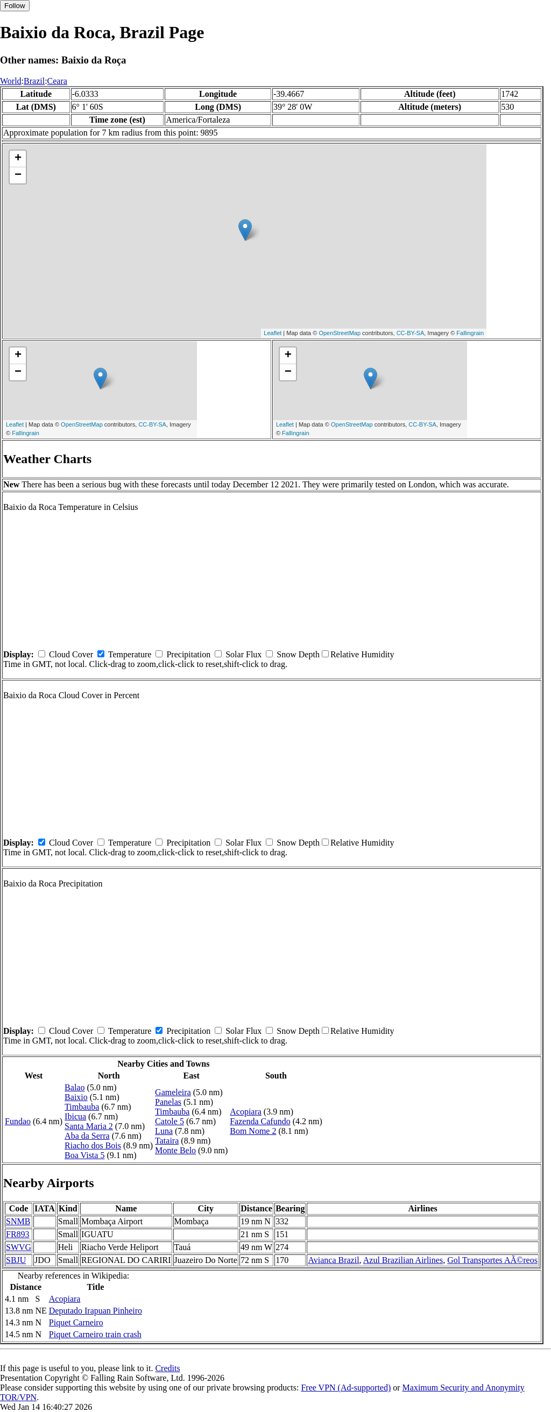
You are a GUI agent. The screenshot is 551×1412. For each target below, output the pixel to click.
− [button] (18, 175)
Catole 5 (169, 1121)
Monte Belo (175, 1150)
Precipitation (188, 654)
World (11, 81)
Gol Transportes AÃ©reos (492, 1260)
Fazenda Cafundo (260, 1121)
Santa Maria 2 (89, 1126)
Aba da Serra (87, 1135)
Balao (74, 1087)
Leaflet (272, 333)
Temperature (130, 654)
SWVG (18, 1247)
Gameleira (173, 1092)
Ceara (57, 81)
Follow (14, 6)
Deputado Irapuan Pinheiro (95, 1310)
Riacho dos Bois (93, 1145)
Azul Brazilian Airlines (403, 1260)
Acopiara (246, 1111)
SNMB (18, 1221)
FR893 (18, 1234)
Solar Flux (243, 654)
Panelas (168, 1101)
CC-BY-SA (411, 333)
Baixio (76, 1097)
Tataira (167, 1140)
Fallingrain (470, 333)
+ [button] (18, 159)
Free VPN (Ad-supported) (346, 1387)
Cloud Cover (71, 654)
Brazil (34, 81)
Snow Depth (298, 654)
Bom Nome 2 (253, 1131)
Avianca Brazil (333, 1260)
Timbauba (82, 1106)
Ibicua (75, 1116)
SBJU (16, 1260)
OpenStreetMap (340, 333)
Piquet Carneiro (76, 1322)
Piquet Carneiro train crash (95, 1334)
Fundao (18, 1121)
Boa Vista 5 (84, 1155)
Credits (167, 1368)
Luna (164, 1131)
